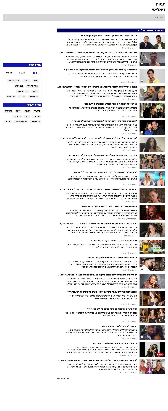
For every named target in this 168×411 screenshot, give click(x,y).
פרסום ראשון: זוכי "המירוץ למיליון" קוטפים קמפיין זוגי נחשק (108, 36)
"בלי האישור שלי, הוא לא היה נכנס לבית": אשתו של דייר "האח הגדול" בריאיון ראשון (99, 138)
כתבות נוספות (63, 378)
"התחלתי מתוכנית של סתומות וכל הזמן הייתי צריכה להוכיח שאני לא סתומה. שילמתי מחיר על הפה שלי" (90, 275)
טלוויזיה (8, 111)
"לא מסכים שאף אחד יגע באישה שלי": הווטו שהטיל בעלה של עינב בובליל (104, 121)
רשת (27, 116)
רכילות (26, 81)
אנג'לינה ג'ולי (32, 86)
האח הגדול (33, 97)
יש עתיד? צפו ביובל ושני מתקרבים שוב (119, 326)
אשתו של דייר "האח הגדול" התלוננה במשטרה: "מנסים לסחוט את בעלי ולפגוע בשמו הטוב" (96, 87)
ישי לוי (35, 91)
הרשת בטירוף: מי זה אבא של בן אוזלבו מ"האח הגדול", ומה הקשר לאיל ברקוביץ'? (100, 70)
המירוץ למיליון (21, 121)
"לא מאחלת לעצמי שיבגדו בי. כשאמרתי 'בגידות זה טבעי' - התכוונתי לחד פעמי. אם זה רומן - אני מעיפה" (90, 189)
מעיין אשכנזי (23, 91)
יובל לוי (22, 97)
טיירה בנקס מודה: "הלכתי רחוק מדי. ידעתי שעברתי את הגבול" (109, 207)
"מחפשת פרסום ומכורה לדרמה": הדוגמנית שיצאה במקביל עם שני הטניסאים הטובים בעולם (95, 360)
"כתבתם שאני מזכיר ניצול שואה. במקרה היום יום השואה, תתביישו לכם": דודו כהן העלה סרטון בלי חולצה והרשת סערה (83, 53)
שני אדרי (11, 97)
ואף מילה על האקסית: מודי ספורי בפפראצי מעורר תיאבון (110, 104)
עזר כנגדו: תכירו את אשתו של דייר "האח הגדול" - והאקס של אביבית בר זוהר (102, 155)
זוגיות (27, 111)
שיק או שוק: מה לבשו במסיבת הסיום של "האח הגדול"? (112, 309)
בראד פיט (19, 86)
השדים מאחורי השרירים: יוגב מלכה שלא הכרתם (115, 343)
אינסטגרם (17, 116)
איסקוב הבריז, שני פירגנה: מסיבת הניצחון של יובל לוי (112, 258)
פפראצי (36, 116)
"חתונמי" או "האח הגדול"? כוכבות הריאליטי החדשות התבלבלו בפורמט (105, 172)
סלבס (35, 81)
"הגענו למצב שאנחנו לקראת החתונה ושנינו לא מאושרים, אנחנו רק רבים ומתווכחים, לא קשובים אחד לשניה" (88, 224)
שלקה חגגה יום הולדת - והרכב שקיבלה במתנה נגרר (114, 241)
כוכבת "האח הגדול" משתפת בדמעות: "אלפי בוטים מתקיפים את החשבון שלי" (102, 292)
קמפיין (7, 121)
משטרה (37, 111)
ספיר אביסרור (13, 81)
